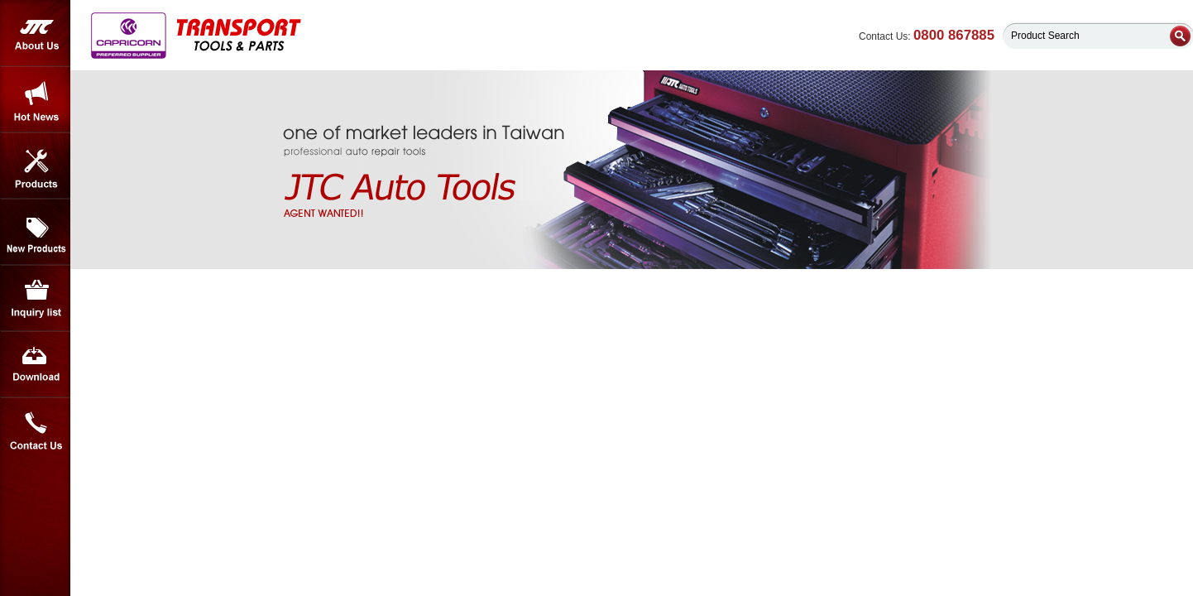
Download (35, 364)
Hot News (35, 99)
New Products (35, 232)
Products (35, 165)
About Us (35, 33)
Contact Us (35, 430)
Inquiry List (35, 298)
